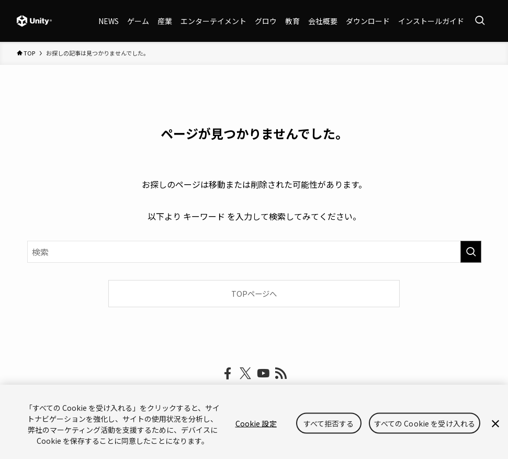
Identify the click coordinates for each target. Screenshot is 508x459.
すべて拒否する (328, 423)
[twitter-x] (245, 373)
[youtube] (263, 373)
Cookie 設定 (256, 423)
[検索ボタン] (479, 21)
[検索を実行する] (470, 252)
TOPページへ (254, 293)
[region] (254, 422)
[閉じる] (495, 423)
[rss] (281, 373)
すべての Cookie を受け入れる (425, 423)
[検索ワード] (254, 252)
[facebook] (227, 373)
